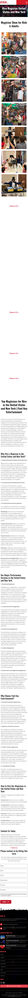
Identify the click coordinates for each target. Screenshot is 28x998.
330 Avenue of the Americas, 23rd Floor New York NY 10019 (14, 928)
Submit (6, 902)
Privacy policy (9, 992)
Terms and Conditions (17, 992)
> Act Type (2, 960)
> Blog (1, 969)
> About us (2, 957)
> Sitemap (2, 975)
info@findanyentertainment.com (10, 924)
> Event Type (3, 963)
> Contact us (3, 966)
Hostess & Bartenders (11, 945)
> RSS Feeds (3, 972)
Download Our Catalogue (14, 986)
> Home (2, 954)
